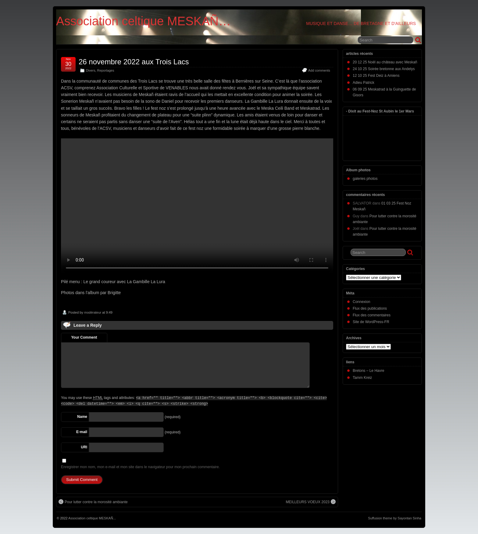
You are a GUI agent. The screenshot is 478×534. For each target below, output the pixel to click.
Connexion (361, 302)
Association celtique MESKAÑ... (92, 518)
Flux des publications (370, 308)
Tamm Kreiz (362, 378)
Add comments (319, 70)
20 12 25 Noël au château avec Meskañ (385, 62)
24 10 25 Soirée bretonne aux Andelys (384, 69)
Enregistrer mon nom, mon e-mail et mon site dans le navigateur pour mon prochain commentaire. (140, 467)
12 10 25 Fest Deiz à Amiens (376, 75)
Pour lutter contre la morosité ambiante (93, 501)
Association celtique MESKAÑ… (143, 21)
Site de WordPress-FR (371, 322)
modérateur (92, 312)
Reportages (105, 70)
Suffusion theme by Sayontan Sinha (394, 518)
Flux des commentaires (372, 315)
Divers (90, 70)
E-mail (81, 432)
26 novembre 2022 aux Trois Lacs (134, 62)
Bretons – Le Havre (368, 370)
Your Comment (84, 337)
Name (82, 417)
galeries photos (365, 178)
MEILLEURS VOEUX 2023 (311, 501)
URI (84, 447)
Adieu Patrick (363, 82)
